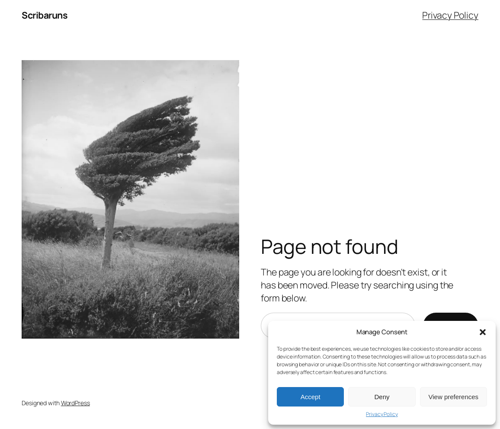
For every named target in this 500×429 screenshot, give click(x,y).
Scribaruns (44, 15)
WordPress (75, 403)
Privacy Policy (382, 414)
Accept (311, 396)
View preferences (454, 396)
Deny (381, 396)
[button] (482, 332)
